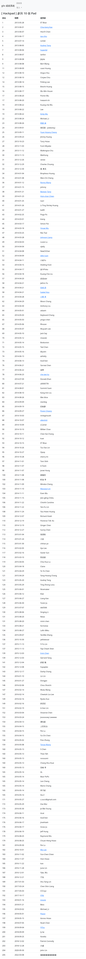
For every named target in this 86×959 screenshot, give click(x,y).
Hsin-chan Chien (47, 196)
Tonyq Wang (45, 744)
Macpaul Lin (45, 489)
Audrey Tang (45, 45)
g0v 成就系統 (8, 5)
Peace (42, 914)
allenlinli (43, 420)
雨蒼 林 (43, 123)
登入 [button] (18, 7)
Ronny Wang (45, 182)
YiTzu (42, 927)
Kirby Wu (44, 114)
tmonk (43, 900)
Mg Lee (43, 850)
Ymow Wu (44, 228)
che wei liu (44, 374)
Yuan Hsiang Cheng (48, 132)
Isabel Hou (44, 292)
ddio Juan (44, 255)
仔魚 (42, 895)
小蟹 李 (43, 297)
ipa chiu (43, 36)
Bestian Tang (45, 191)
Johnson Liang (46, 237)
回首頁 (19, 3)
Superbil (43, 50)
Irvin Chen (44, 653)
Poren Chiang (46, 411)
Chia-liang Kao (46, 27)
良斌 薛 (43, 287)
